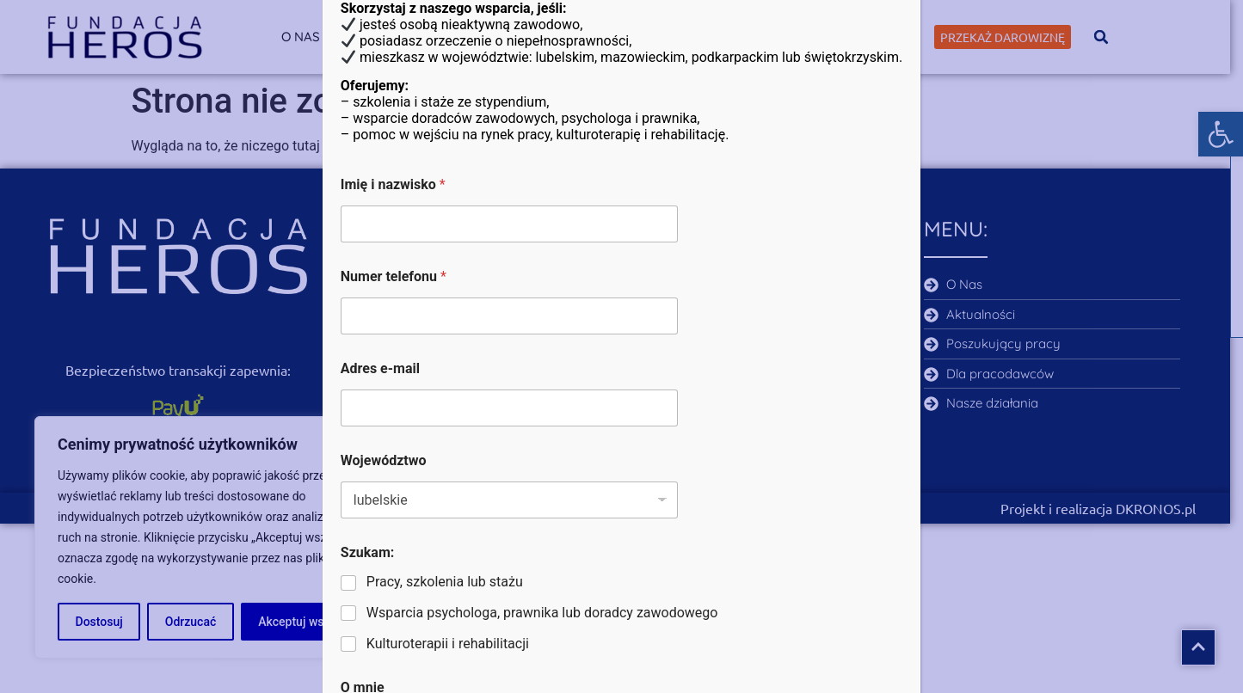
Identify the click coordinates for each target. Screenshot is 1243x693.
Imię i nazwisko (393, 184)
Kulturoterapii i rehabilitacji (447, 643)
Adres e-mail (380, 368)
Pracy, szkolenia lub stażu (444, 581)
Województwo (384, 460)
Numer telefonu (393, 276)
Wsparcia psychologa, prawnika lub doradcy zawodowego (542, 612)
